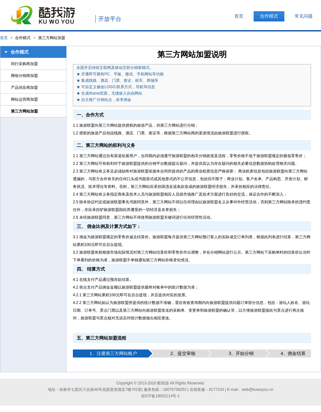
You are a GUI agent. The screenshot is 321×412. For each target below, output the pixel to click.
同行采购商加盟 (24, 64)
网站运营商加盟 (24, 99)
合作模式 (20, 52)
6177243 (216, 389)
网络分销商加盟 (24, 75)
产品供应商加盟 (24, 87)
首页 (4, 38)
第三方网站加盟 (24, 111)
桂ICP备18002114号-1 (160, 396)
